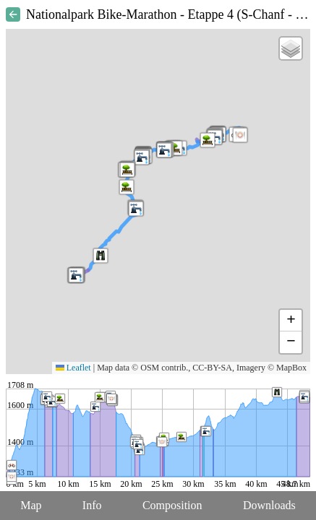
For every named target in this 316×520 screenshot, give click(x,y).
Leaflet (73, 368)
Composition (172, 505)
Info (92, 505)
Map (30, 505)
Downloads (269, 505)
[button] (164, 150)
